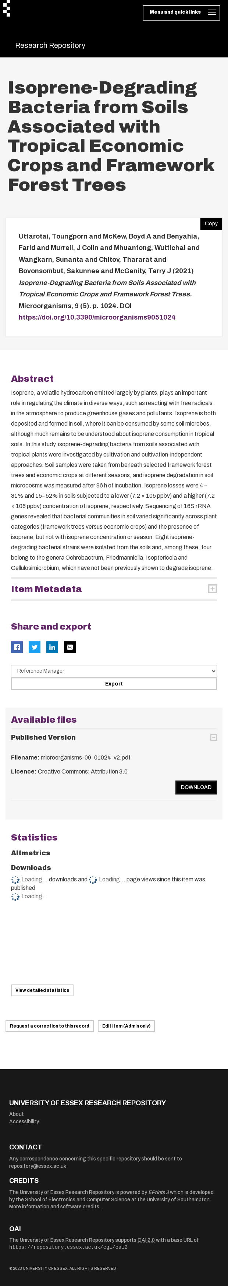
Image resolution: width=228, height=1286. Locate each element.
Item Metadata (46, 589)
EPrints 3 (158, 1192)
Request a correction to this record (49, 1026)
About (16, 1114)
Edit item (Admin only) (126, 1026)
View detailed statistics (42, 990)
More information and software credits (54, 1206)
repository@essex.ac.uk (37, 1166)
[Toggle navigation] (181, 13)
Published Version (43, 737)
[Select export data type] (114, 671)
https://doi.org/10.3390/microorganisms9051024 (97, 317)
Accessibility (24, 1121)
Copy (209, 222)
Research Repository (50, 45)
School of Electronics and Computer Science (77, 1199)
